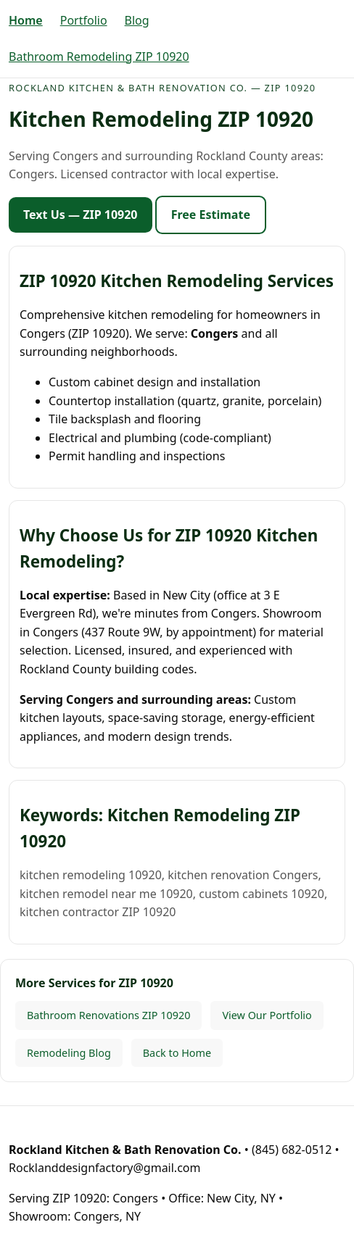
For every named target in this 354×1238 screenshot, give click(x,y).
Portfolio (83, 20)
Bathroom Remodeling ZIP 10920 (99, 57)
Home (26, 20)
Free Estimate (210, 215)
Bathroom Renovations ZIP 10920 (108, 1015)
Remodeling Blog (69, 1053)
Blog (137, 20)
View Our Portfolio (266, 1015)
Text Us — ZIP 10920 (80, 215)
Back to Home (177, 1053)
